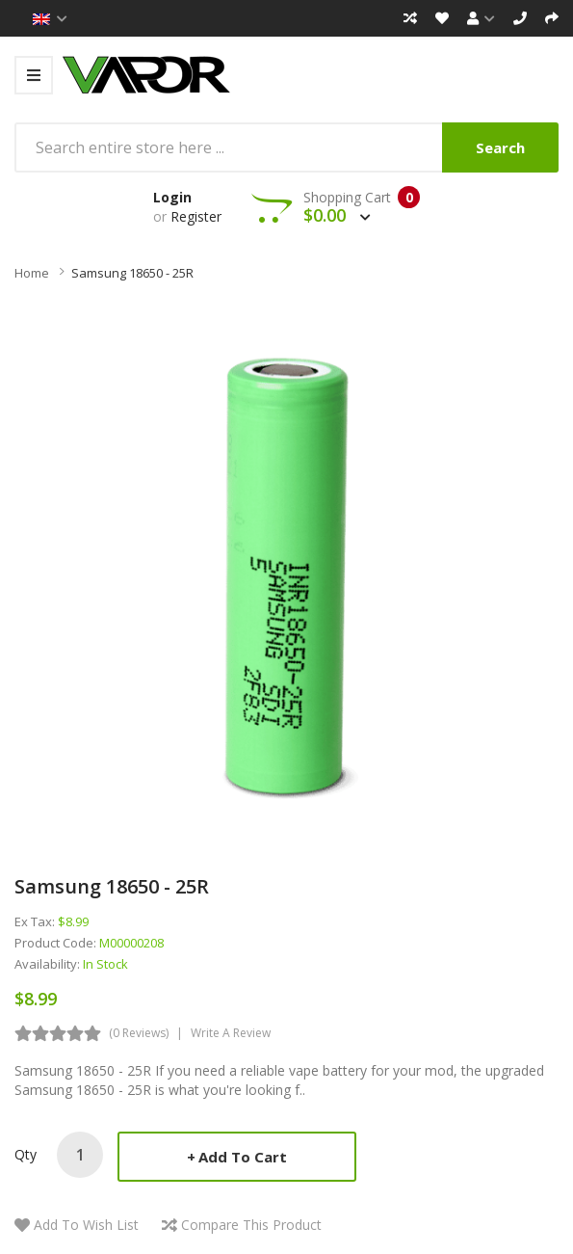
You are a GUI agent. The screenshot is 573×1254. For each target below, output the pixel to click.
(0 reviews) (139, 1033)
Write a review (231, 1033)
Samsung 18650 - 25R (132, 272)
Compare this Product (251, 1224)
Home (31, 272)
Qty (25, 1154)
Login (172, 197)
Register (195, 216)
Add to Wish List (86, 1224)
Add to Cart (242, 1156)
